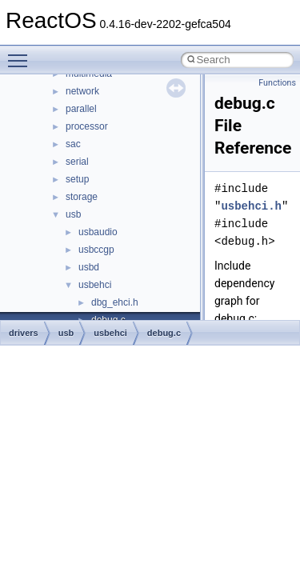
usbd (88, 267)
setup (77, 179)
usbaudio (98, 232)
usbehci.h (251, 206)
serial (77, 161)
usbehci (94, 284)
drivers (23, 333)
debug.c (164, 333)
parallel (81, 108)
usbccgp (96, 249)
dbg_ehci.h (114, 302)
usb (73, 214)
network (82, 91)
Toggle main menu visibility (21, 54)
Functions (277, 83)
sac (73, 144)
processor (87, 126)
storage (82, 196)
